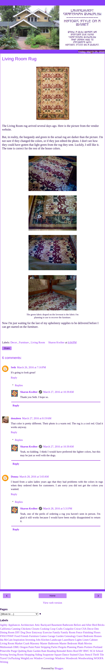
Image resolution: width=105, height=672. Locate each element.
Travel (3, 658)
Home (52, 595)
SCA (92, 650)
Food (17, 636)
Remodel (61, 650)
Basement (56, 624)
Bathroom (68, 624)
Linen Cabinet (90, 639)
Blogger (59, 668)
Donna (14, 476)
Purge (14, 650)
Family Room (68, 632)
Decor (14, 342)
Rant (43, 650)
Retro (70, 650)
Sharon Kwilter (29, 391)
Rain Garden (34, 650)
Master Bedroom (68, 643)
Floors (97, 632)
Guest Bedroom (84, 636)
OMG (16, 647)
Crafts (59, 628)
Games (43, 636)
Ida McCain (6, 639)
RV (81, 650)
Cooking (44, 628)
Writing (4, 661)
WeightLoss (27, 658)
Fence (79, 632)
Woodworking (85, 658)
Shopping (29, 654)
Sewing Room (16, 654)
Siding (38, 654)
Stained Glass (77, 654)
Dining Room (7, 632)
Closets (35, 628)
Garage (51, 636)
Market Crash (22, 643)
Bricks (100, 624)
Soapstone (48, 654)
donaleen (16, 418)
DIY (17, 632)
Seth (13, 367)
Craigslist (68, 628)
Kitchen (45, 639)
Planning (71, 647)
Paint (31, 647)
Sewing (4, 654)
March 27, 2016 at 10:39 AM (58, 391)
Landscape (56, 639)
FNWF (10, 636)
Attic (37, 624)
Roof (76, 650)
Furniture (24, 342)
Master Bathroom (49, 643)
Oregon (24, 647)
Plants (80, 647)
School (99, 650)
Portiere (88, 647)
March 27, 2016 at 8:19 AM (36, 418)
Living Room (38, 342)
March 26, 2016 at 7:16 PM (31, 367)
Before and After (83, 624)
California (5, 628)
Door (28, 632)
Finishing (88, 632)
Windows (60, 658)
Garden (60, 636)
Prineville (5, 650)
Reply (14, 377)
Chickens (26, 628)
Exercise (47, 632)
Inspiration (19, 639)
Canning (15, 628)
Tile (102, 654)
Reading (51, 650)
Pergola (62, 647)
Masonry (34, 643)
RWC (86, 650)
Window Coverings (44, 658)
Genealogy (70, 636)
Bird (94, 624)
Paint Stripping (43, 647)
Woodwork (72, 658)
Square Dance (61, 654)
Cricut (77, 628)
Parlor (54, 647)
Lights (78, 639)
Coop (53, 628)
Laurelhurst (68, 639)
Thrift (96, 654)
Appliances (14, 624)
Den (96, 628)
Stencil (88, 654)
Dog (23, 632)
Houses (98, 636)
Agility (4, 624)
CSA (84, 628)
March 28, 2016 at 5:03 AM (34, 476)
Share (7, 348)
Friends (25, 636)
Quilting (22, 650)
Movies (88, 643)
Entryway (37, 632)
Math (80, 643)
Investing (30, 639)
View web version (52, 602)
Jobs (38, 639)
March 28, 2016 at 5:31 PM (57, 508)
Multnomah (6, 647)
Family (56, 632)
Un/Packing (14, 658)
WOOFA (99, 658)
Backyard (46, 624)
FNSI (3, 636)
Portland (97, 647)
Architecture (27, 624)
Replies (19, 385)
